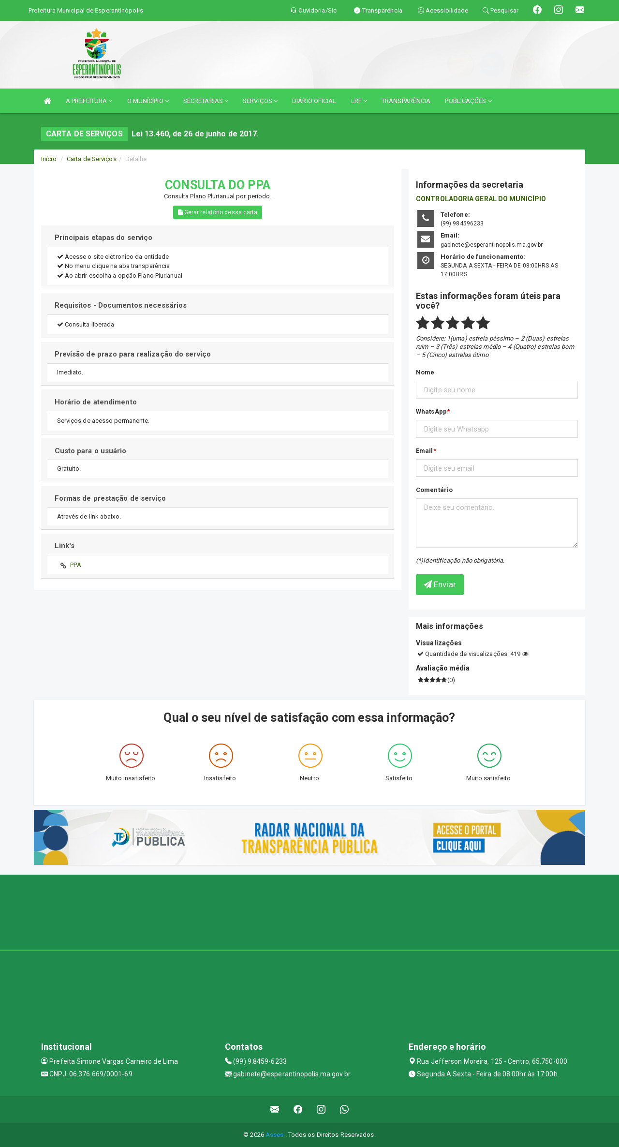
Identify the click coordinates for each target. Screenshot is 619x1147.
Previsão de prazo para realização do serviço (133, 354)
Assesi (275, 1134)
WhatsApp (431, 411)
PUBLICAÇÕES (468, 100)
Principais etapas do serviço (104, 237)
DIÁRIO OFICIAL (314, 100)
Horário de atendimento (96, 402)
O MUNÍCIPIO (148, 100)
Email (424, 450)
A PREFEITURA (89, 100)
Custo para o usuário (91, 451)
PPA (75, 564)
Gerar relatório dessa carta (218, 212)
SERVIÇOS (260, 100)
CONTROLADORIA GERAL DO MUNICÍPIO (481, 199)
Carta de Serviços (92, 159)
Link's (65, 545)
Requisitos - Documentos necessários (121, 305)
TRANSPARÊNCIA (406, 100)
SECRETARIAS (205, 100)
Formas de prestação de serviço (110, 498)
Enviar (440, 584)
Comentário (434, 489)
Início (49, 159)
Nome (425, 372)
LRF (359, 100)
